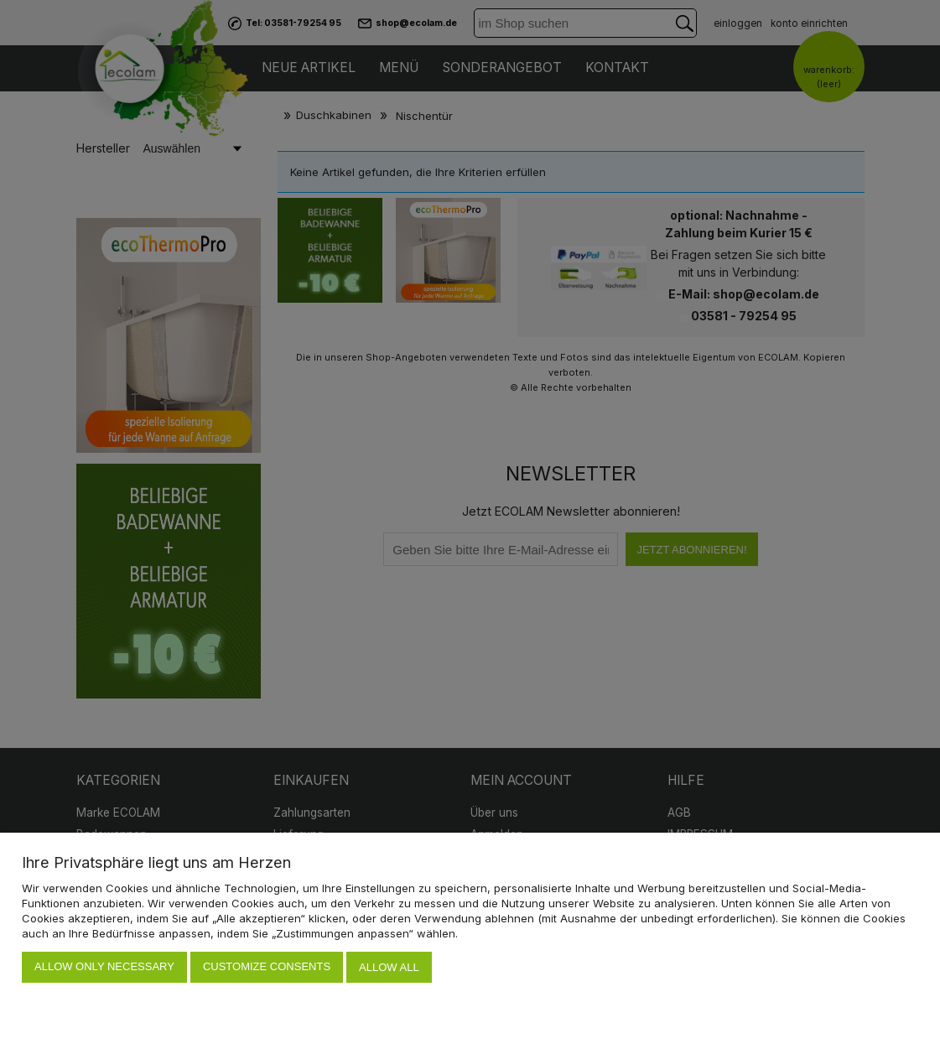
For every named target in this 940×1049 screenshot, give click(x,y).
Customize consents (266, 968)
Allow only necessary (104, 968)
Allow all (389, 968)
